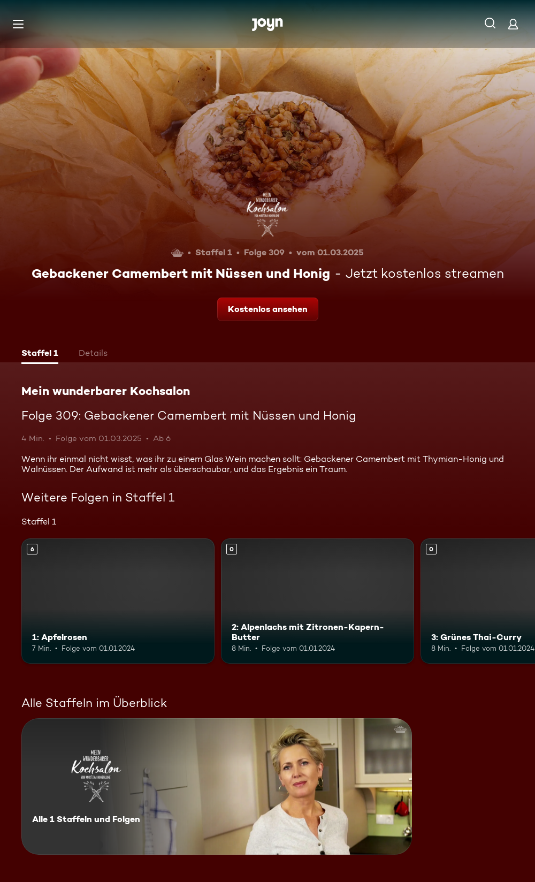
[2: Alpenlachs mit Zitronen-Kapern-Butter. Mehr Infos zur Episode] (317, 601)
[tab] (39, 354)
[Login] (513, 23)
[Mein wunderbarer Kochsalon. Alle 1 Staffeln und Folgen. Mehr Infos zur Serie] (216, 786)
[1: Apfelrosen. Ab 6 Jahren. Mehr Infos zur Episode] (118, 601)
